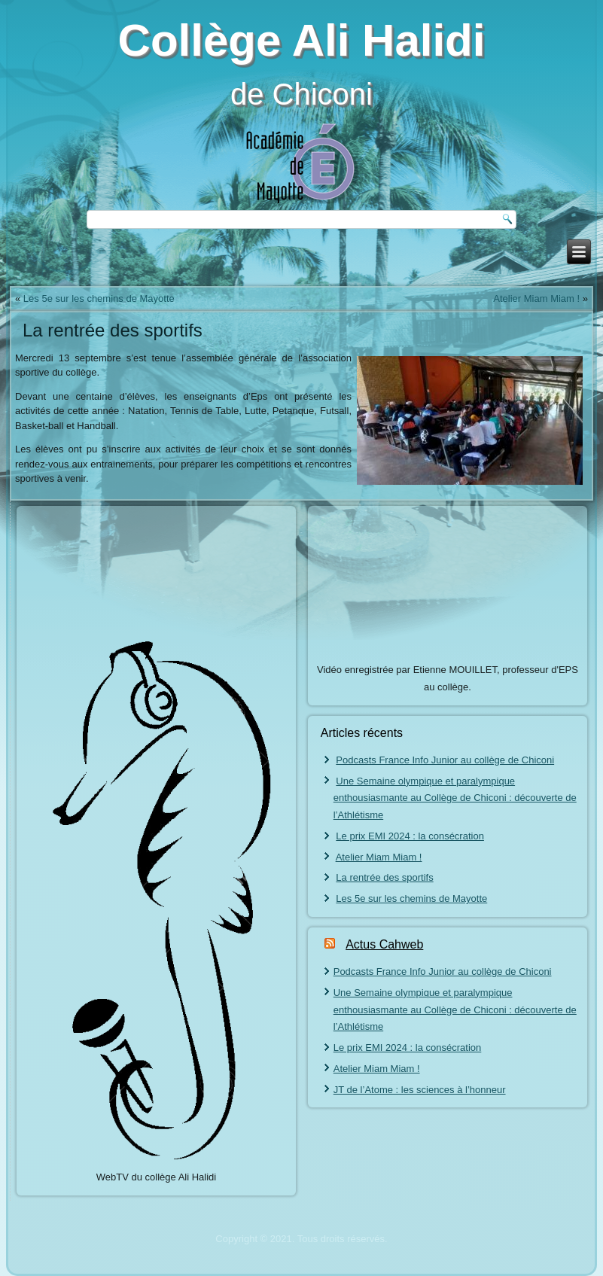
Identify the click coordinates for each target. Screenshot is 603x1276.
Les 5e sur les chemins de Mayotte (99, 298)
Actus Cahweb (384, 944)
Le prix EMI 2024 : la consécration (410, 836)
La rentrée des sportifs (384, 877)
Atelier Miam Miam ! (536, 298)
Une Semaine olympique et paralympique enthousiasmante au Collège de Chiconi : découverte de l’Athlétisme (455, 798)
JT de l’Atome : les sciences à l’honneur (419, 1089)
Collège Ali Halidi (302, 40)
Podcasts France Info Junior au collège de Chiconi (445, 760)
